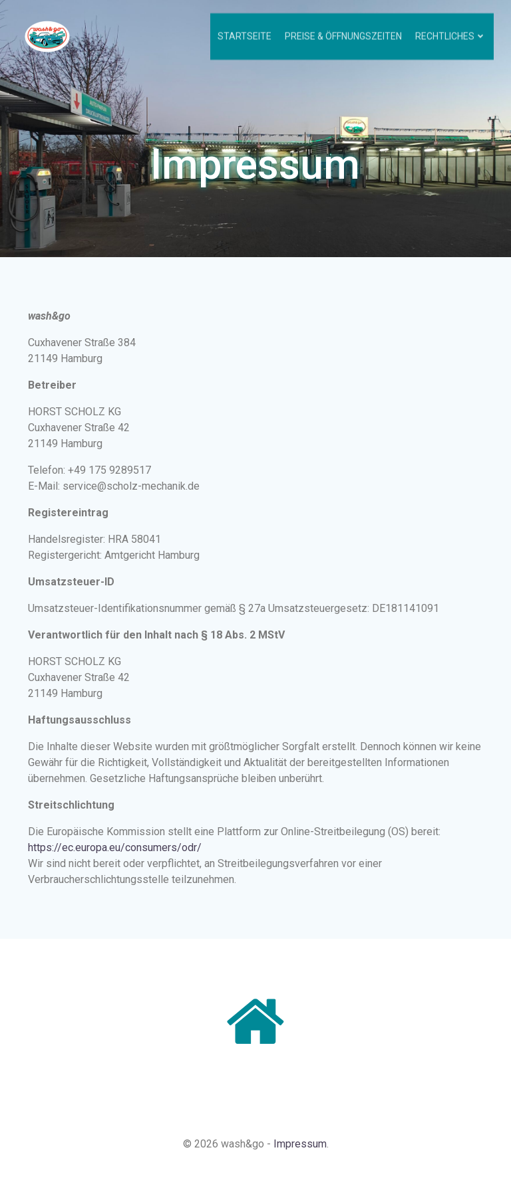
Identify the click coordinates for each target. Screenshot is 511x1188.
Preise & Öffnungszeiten (345, 33)
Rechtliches (452, 33)
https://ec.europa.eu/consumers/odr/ (116, 852)
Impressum (300, 1153)
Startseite (246, 33)
